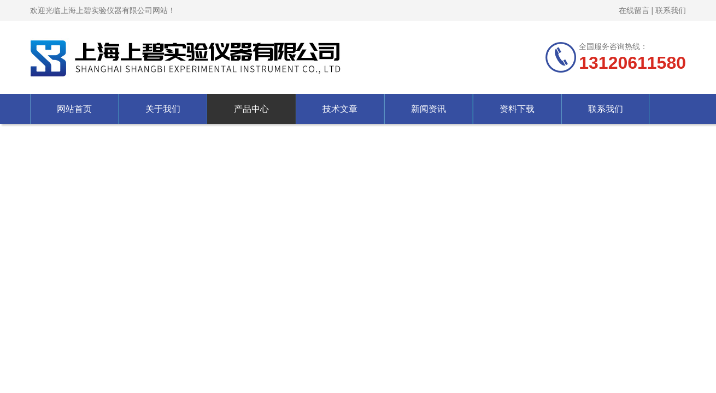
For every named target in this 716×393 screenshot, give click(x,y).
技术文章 (339, 109)
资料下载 (517, 109)
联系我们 (670, 10)
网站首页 (74, 109)
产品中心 (251, 109)
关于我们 (162, 109)
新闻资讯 (428, 109)
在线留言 (634, 10)
